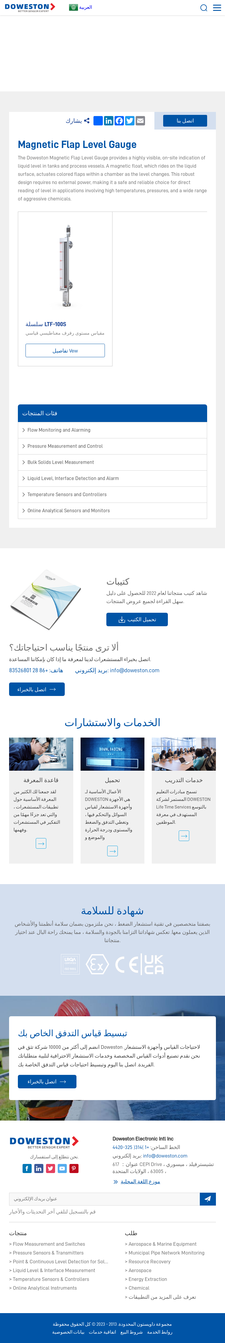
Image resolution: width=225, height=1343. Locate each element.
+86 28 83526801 (28, 670)
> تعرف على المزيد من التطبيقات (160, 1297)
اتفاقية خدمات (102, 1332)
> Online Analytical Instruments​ (43, 1288)
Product (44, 47)
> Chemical (137, 1288)
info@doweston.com (135, 670)
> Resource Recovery (148, 1261)
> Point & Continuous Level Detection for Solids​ (58, 1261)
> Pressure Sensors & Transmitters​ (46, 1252)
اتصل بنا (185, 120)
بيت (28, 47)
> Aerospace (138, 1270)
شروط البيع (131, 1332)
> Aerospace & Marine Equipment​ (161, 1244)
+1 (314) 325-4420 (130, 1147)
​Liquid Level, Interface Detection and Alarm (100, 47)
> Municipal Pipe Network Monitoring (164, 1252)
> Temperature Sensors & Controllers (49, 1279)
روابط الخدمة (160, 1332)
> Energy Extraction (146, 1279)
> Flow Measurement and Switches (47, 1244)
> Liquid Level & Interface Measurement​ (52, 1270)
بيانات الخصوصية (68, 1332)
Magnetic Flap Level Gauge (173, 47)
